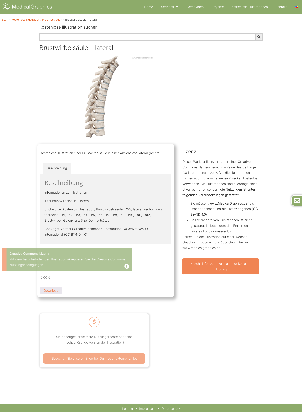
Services (170, 6)
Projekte (218, 7)
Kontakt (281, 7)
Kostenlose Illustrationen (250, 7)
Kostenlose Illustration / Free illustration (37, 19)
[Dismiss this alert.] (52, 266)
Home (148, 7)
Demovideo (195, 7)
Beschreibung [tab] (57, 168)
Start (5, 19)
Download (51, 291)
